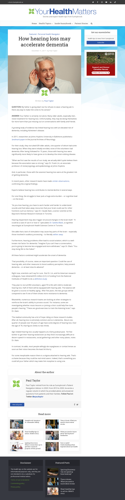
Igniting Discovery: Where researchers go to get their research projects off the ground (33, 445)
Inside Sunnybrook (63, 23)
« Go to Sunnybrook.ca (15, 2)
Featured (32, 34)
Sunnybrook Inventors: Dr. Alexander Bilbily (33, 421)
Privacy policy (15, 487)
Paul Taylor (53, 51)
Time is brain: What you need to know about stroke (68, 422)
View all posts (17, 405)
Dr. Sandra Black (56, 222)
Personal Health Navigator (49, 34)
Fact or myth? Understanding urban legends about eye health (69, 445)
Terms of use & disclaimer (20, 480)
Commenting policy (17, 483)
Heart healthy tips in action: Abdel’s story (32, 433)
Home (34, 23)
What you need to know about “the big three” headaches (68, 433)
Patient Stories (81, 23)
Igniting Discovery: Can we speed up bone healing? (68, 472)
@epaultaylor (37, 396)
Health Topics (45, 23)
